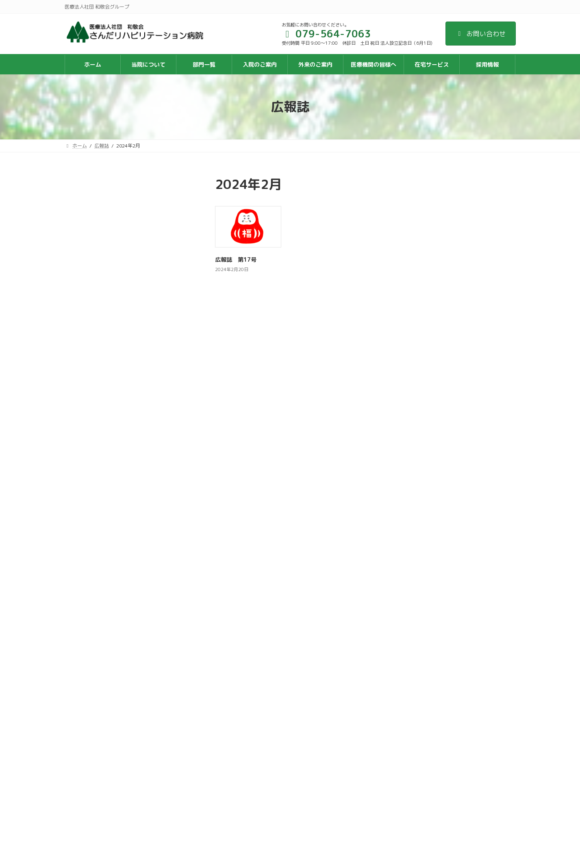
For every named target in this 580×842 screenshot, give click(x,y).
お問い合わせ (481, 33)
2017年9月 (85, 478)
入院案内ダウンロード (252, 695)
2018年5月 (85, 444)
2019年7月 (85, 378)
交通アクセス (243, 666)
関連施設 (238, 754)
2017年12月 (87, 461)
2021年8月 (85, 313)
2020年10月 (87, 345)
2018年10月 (87, 411)
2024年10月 (87, 213)
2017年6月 (85, 494)
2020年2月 (85, 362)
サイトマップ (238, 681)
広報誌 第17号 (235, 259)
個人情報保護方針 (248, 710)
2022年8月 (85, 280)
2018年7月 (85, 428)
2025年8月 (85, 197)
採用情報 (238, 724)
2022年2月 (85, 296)
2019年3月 (85, 395)
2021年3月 (85, 329)
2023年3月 (85, 263)
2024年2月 (85, 230)
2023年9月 (85, 246)
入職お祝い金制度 (248, 739)
